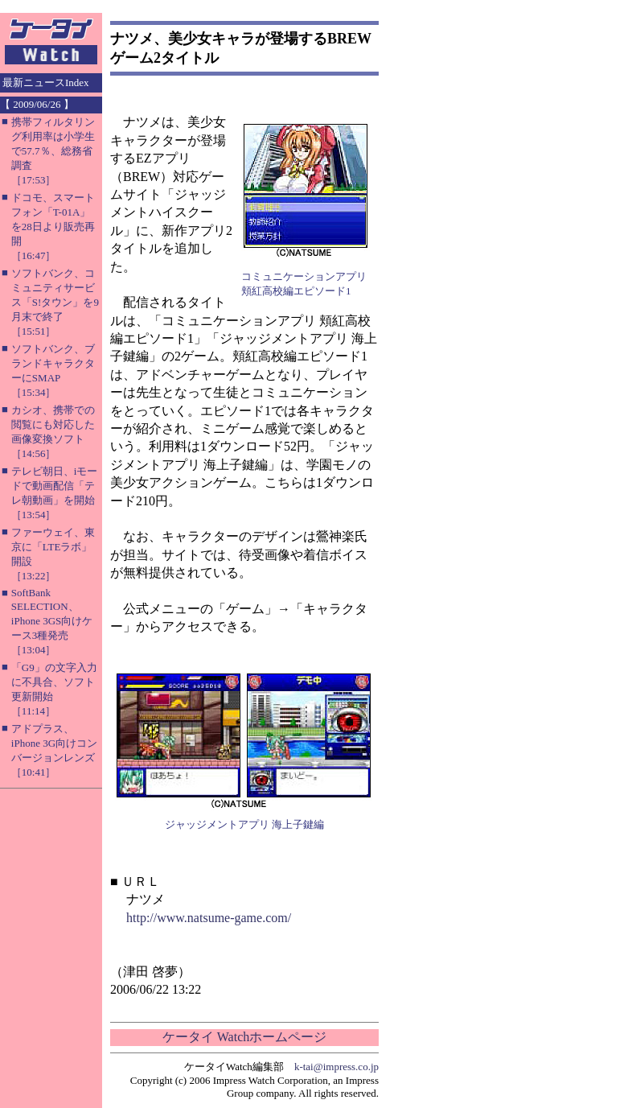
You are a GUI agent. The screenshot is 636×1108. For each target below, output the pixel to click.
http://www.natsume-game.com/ (208, 918)
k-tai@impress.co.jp (336, 1067)
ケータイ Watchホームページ (244, 1037)
